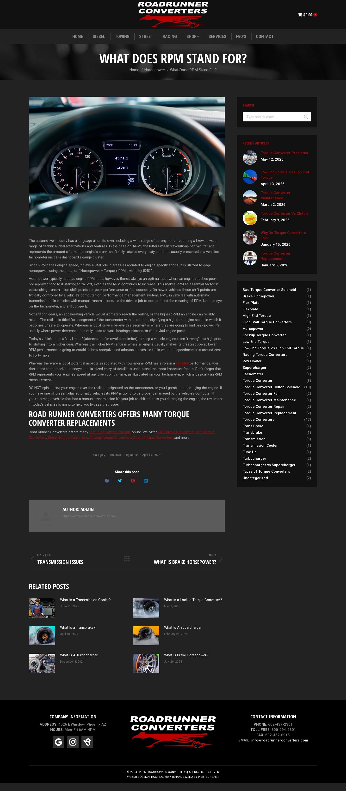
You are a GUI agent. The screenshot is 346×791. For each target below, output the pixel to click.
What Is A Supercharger (183, 636)
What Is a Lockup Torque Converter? (193, 608)
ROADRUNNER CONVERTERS (167, 780)
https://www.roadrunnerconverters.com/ (89, 525)
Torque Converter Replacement (275, 265)
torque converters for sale (110, 441)
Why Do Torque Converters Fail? (283, 244)
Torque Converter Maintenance (275, 204)
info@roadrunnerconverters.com (279, 749)
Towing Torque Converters (110, 446)
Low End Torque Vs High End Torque (285, 183)
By (132, 463)
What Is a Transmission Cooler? (85, 608)
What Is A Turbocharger (79, 664)
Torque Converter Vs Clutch (284, 222)
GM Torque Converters (176, 441)
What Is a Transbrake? (77, 636)
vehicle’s (182, 372)
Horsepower (115, 463)
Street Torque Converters (153, 446)
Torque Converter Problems (284, 161)
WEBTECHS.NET (208, 785)
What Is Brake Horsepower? (186, 664)
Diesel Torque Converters (68, 446)
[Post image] (42, 616)
